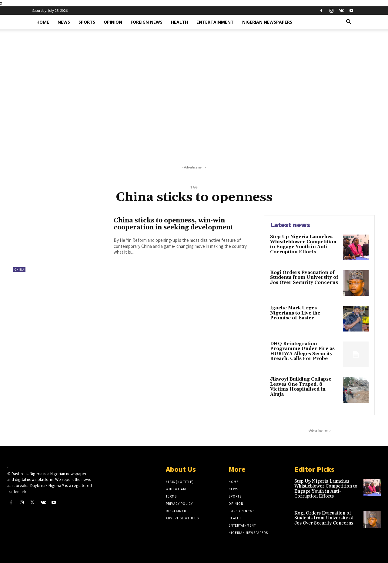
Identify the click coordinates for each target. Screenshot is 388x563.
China (19, 270)
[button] (348, 22)
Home (42, 22)
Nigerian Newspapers (267, 22)
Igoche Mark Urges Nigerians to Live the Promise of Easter (295, 313)
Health (179, 22)
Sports (87, 22)
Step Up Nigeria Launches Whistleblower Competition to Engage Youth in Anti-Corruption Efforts (303, 244)
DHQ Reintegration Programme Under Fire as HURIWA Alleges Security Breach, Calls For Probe (302, 351)
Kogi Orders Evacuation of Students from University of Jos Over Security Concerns (304, 277)
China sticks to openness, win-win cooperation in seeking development (173, 224)
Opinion (113, 22)
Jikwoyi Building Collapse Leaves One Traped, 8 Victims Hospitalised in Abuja (300, 386)
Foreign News (146, 22)
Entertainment (215, 22)
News (64, 22)
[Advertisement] (194, 109)
